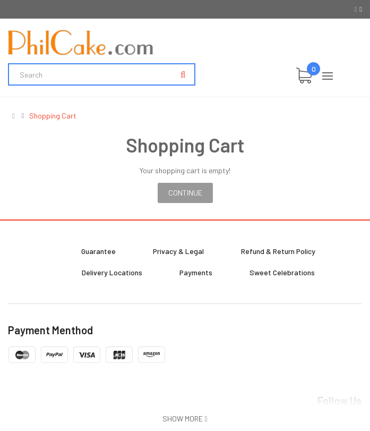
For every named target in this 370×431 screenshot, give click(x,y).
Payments (195, 272)
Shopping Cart (52, 116)
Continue (185, 192)
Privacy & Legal (178, 251)
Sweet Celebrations (282, 272)
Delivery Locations (112, 272)
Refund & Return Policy (278, 251)
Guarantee (98, 251)
